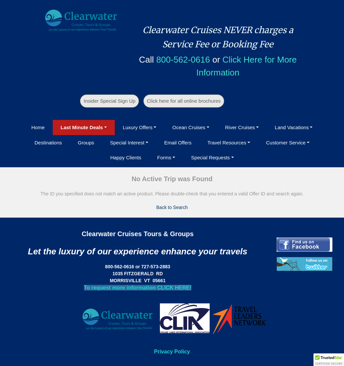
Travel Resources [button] (226, 142)
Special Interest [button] (127, 142)
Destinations (48, 142)
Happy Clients (125, 157)
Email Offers (177, 142)
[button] (328, 359)
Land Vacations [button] (292, 127)
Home (38, 127)
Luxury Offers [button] (138, 127)
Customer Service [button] (286, 142)
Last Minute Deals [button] (82, 127)
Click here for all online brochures (184, 101)
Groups (86, 142)
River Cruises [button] (240, 127)
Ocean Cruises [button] (188, 127)
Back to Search (172, 207)
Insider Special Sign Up (109, 101)
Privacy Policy (172, 351)
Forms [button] (164, 157)
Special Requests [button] (210, 157)
